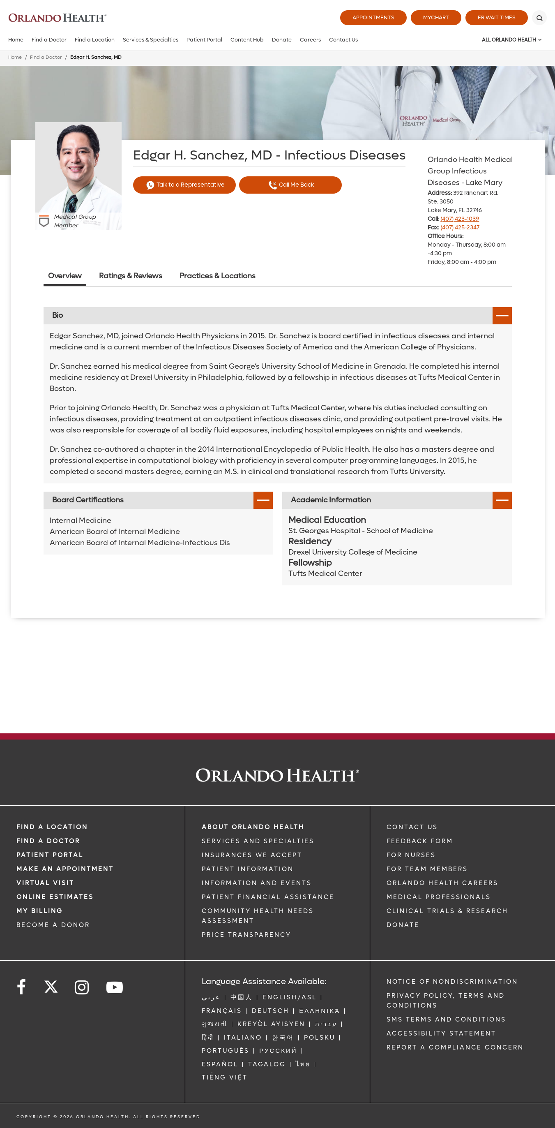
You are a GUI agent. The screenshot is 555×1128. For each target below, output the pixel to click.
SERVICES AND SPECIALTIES (258, 841)
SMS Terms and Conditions (446, 1019)
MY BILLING (39, 911)
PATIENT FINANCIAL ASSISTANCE (268, 897)
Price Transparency (246, 935)
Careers (310, 39)
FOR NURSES (411, 855)
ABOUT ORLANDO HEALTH (253, 827)
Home (15, 39)
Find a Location (95, 39)
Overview (65, 276)
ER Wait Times (497, 17)
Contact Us (343, 39)
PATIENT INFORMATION (248, 869)
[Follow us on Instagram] (82, 988)
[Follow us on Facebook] (21, 988)
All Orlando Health (509, 40)
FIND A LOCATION (52, 827)
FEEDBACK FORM (420, 841)
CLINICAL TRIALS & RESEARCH (447, 911)
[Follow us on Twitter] (51, 984)
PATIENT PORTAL (49, 855)
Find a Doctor (49, 39)
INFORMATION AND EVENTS (257, 883)
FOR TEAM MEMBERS (427, 869)
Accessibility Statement (441, 1033)
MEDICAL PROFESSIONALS (439, 897)
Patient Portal (204, 39)
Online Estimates (55, 897)
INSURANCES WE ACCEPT (252, 855)
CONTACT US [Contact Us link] (412, 827)
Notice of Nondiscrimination (452, 982)
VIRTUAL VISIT (45, 883)
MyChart (436, 17)
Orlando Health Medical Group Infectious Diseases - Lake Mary (470, 171)
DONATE (403, 925)
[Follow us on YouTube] (115, 988)
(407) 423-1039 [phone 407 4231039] (459, 219)
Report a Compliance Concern (455, 1047)
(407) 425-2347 (459, 227)
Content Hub (247, 39)
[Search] (539, 17)
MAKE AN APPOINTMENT (65, 869)
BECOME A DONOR (53, 925)
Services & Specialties (150, 39)
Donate (282, 39)
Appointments (373, 17)
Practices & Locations (218, 276)
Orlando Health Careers (442, 883)
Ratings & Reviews (130, 276)
